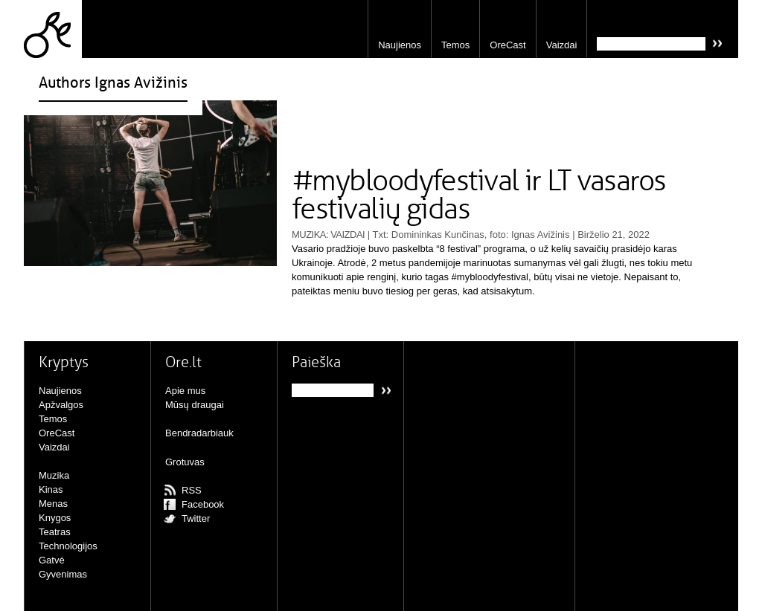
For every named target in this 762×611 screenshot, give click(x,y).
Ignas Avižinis (540, 234)
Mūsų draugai (194, 404)
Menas (53, 503)
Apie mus (185, 390)
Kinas (51, 489)
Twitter (196, 518)
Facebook (203, 504)
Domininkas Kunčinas (437, 234)
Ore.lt (52, 29)
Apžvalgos (61, 404)
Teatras (55, 531)
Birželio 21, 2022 (613, 234)
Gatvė (52, 560)
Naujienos (399, 45)
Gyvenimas (63, 574)
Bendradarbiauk (199, 433)
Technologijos (68, 546)
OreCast (507, 45)
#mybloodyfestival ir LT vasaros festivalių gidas (479, 195)
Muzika (309, 234)
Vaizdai (561, 45)
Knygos (55, 517)
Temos (455, 45)
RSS (192, 490)
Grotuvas (185, 462)
